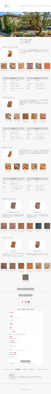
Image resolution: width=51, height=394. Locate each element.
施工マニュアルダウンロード (34, 5)
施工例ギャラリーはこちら (25, 295)
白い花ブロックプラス (47, 5)
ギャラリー (42, 6)
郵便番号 (10, 312)
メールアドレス (11, 331)
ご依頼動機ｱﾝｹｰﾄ (11, 352)
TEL (9, 327)
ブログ (46, 6)
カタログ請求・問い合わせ (25, 5)
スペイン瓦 (37, 6)
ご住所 (10, 316)
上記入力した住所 (12, 346)
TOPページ (41, 5)
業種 (9, 336)
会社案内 (49, 6)
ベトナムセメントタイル (31, 6)
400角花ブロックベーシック (23, 6)
